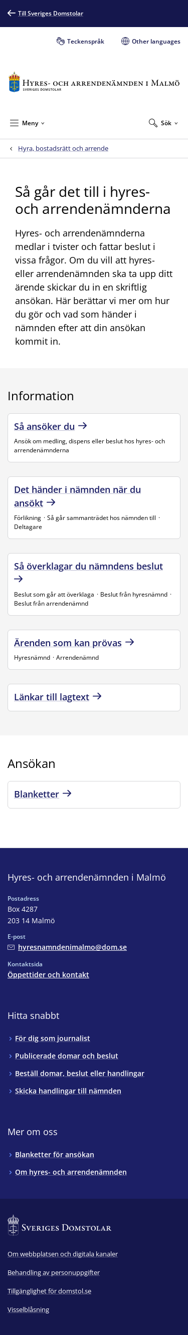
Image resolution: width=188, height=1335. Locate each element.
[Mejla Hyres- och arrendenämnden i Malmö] (67, 947)
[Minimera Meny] (27, 123)
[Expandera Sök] (163, 123)
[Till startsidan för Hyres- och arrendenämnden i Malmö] (94, 82)
